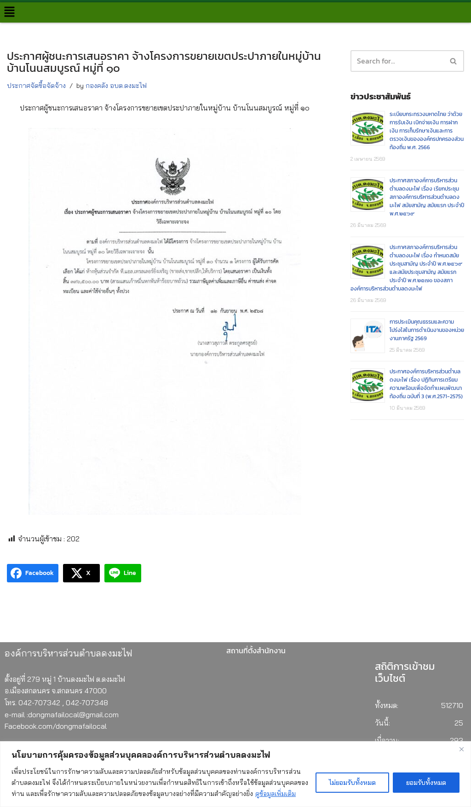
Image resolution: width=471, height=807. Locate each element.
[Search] (453, 61)
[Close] (461, 749)
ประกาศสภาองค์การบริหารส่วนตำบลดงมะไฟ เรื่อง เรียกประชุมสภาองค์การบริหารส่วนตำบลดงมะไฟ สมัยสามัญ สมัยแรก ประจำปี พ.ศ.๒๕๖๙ (427, 198)
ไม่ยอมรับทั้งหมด (352, 782)
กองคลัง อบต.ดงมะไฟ (116, 85)
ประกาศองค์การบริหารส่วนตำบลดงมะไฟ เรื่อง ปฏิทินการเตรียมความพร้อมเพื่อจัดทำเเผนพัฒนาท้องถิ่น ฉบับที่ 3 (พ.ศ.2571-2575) (426, 385)
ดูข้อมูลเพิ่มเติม (275, 794)
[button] (9, 12)
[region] (235, 774)
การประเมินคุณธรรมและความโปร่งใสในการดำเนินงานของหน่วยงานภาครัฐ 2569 (427, 331)
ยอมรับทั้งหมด (426, 782)
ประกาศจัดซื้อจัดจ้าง (36, 85)
